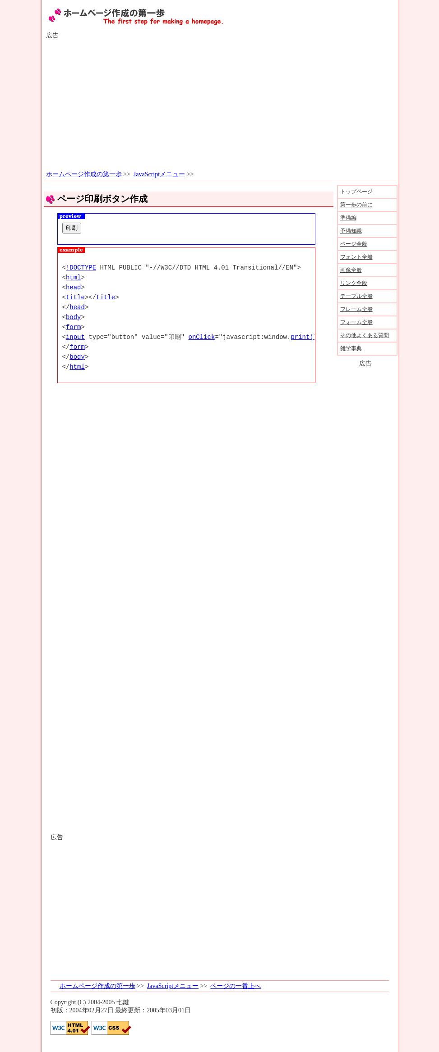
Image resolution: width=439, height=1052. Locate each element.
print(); (306, 337)
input (75, 337)
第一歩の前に (356, 204)
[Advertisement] (220, 105)
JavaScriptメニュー (159, 174)
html (73, 277)
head (73, 287)
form (73, 327)
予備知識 (351, 231)
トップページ (356, 191)
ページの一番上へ (235, 986)
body (73, 317)
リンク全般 (353, 283)
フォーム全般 (356, 322)
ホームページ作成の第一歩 (84, 174)
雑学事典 (351, 348)
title (75, 297)
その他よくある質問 (364, 335)
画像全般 (351, 270)
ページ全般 (353, 244)
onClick (202, 337)
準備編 (348, 218)
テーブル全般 (356, 296)
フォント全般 (356, 257)
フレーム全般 (356, 309)
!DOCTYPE (81, 267)
